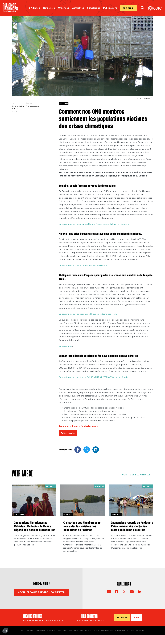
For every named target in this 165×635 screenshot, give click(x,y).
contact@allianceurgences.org (89, 620)
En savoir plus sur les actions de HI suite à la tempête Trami (88, 314)
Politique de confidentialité (45, 630)
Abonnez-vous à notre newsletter (41, 592)
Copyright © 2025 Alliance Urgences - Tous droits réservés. (122, 630)
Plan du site (78, 630)
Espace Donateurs (92, 630)
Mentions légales (27, 630)
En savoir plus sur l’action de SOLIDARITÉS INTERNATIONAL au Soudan (94, 377)
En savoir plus (65, 346)
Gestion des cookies (64, 630)
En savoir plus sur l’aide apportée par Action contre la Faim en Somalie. (94, 224)
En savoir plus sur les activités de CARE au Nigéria (83, 265)
